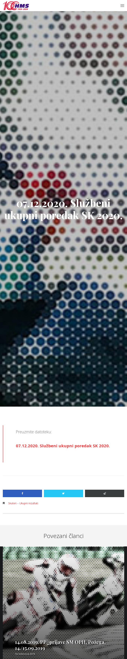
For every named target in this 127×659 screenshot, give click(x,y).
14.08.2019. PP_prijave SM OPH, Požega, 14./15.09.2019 (60, 645)
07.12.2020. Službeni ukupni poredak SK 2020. (63, 445)
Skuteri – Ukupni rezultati (23, 503)
